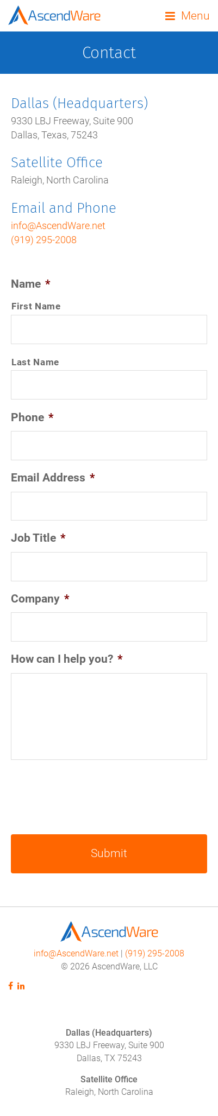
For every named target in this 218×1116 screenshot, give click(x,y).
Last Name (35, 362)
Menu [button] (195, 15)
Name (31, 283)
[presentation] (93, 796)
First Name (36, 306)
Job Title (38, 537)
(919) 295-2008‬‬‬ (44, 239)
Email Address (53, 477)
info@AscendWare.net (58, 225)
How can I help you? (67, 658)
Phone (32, 417)
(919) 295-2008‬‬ (154, 954)
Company (40, 598)
